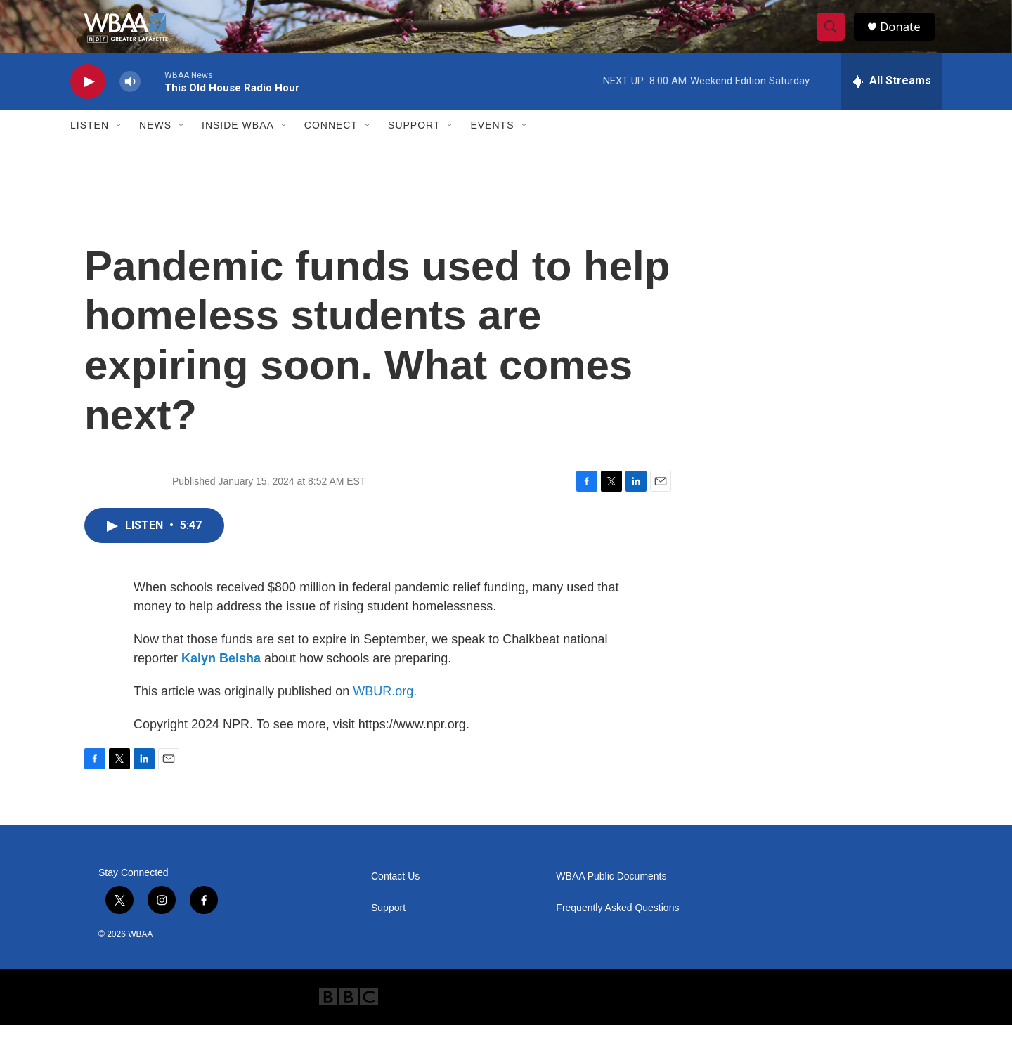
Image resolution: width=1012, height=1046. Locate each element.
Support (414, 146)
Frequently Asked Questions (617, 929)
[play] (88, 102)
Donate (906, 37)
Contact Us (395, 897)
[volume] (130, 102)
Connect (331, 146)
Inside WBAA (238, 146)
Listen (89, 146)
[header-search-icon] (835, 37)
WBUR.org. (385, 712)
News (155, 146)
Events (492, 146)
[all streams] (891, 102)
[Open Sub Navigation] (119, 146)
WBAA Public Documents (611, 897)
